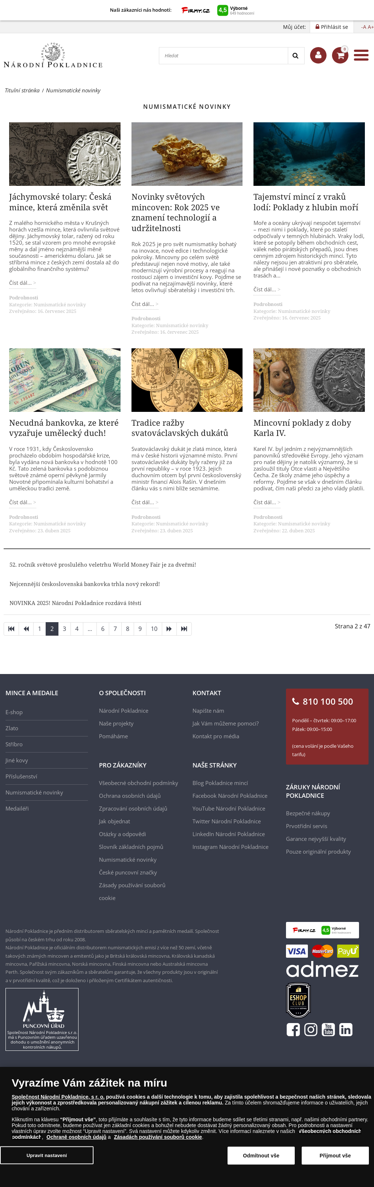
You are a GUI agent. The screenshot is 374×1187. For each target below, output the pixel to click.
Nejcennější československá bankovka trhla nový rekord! (84, 583)
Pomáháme (113, 736)
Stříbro (14, 744)
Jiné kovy (16, 760)
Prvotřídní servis (306, 826)
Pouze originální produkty (318, 851)
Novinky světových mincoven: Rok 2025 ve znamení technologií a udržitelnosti (175, 212)
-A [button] (363, 26)
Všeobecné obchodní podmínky (138, 782)
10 (154, 629)
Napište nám (208, 710)
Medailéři (17, 808)
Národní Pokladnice (123, 710)
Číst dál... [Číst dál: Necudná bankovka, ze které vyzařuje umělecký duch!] (21, 502)
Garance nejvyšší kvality (316, 838)
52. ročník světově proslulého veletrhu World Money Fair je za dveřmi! (102, 564)
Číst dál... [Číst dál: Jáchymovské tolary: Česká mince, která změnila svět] (21, 282)
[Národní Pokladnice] (53, 55)
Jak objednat (114, 821)
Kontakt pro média (215, 736)
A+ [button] (371, 26)
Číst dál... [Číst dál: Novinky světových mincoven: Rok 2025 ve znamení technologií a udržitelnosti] (143, 303)
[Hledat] (223, 55)
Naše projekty (116, 723)
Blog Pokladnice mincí (220, 782)
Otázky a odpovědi (122, 834)
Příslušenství (21, 776)
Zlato (11, 728)
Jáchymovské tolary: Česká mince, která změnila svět (60, 201)
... (90, 629)
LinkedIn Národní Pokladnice (228, 834)
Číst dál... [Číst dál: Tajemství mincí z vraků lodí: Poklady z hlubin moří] (265, 289)
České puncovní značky (128, 872)
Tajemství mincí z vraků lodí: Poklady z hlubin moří (305, 201)
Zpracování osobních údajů (133, 808)
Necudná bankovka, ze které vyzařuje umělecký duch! (64, 428)
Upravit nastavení (47, 1155)
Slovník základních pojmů (131, 846)
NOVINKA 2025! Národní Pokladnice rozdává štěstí (75, 602)
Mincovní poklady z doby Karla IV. (302, 428)
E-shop (14, 712)
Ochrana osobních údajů (130, 795)
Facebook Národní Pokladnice (229, 795)
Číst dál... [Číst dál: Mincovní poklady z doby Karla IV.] (265, 502)
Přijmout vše (335, 1156)
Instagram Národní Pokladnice (230, 846)
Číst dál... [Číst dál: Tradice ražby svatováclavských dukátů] (143, 502)
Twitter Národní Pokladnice (226, 821)
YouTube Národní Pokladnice (228, 808)
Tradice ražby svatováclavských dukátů (179, 428)
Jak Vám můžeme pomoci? (225, 723)
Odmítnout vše (261, 1156)
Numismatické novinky (60, 304)
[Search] (296, 55)
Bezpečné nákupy (308, 813)
